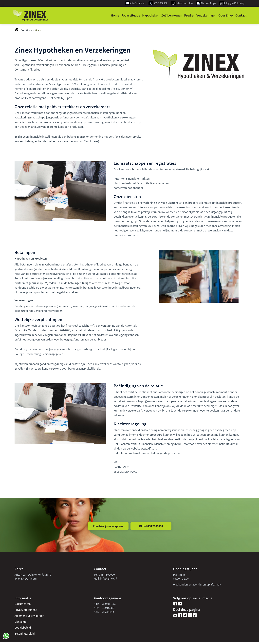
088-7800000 (160, 3)
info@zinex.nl (137, 3)
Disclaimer (21, 621)
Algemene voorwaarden (29, 616)
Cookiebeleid (23, 627)
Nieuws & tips (208, 3)
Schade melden (184, 3)
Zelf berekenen (171, 15)
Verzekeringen (206, 15)
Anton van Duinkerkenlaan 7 (32, 574)
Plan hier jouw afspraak (108, 526)
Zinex (38, 30)
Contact (240, 15)
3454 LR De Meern (26, 578)
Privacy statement (26, 610)
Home (115, 15)
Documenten (23, 604)
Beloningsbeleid (25, 633)
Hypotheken (150, 15)
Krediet (189, 15)
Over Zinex (225, 15)
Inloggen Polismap (234, 3)
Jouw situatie (130, 15)
